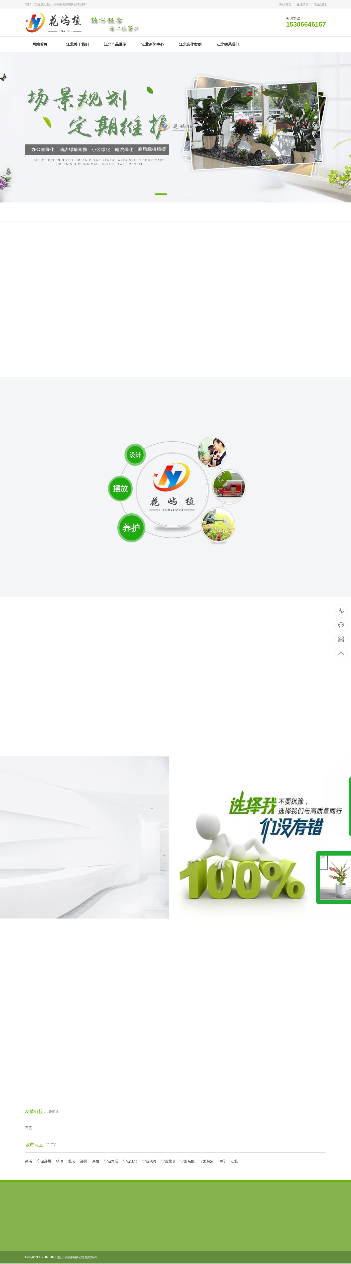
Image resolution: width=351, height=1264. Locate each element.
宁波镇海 (149, 1161)
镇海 (59, 1161)
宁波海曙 (111, 1161)
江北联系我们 (228, 44)
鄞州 (83, 1161)
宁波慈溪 (207, 1161)
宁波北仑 (168, 1161)
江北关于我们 (77, 44)
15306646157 (341, 610)
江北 (234, 1161)
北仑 (71, 1161)
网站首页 (285, 4)
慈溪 (28, 1161)
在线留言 (303, 4)
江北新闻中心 (152, 44)
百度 (28, 1128)
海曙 (222, 1161)
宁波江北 (130, 1161)
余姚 (95, 1161)
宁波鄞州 (44, 1161)
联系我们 (320, 4)
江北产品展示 (115, 44)
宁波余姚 (188, 1161)
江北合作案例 (190, 44)
